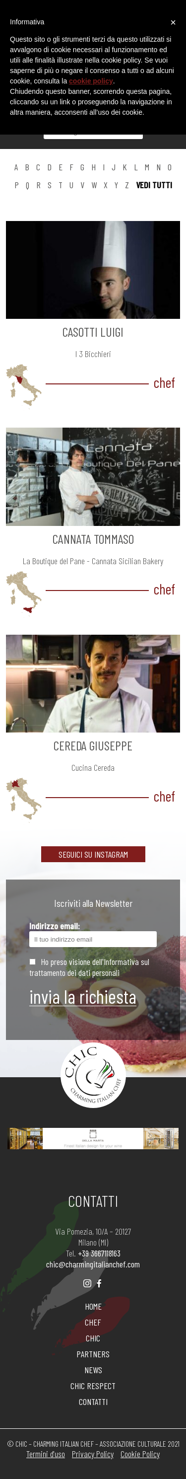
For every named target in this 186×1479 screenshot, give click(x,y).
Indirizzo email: (93, 933)
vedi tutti (154, 184)
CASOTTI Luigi (93, 331)
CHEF (93, 1322)
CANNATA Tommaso (93, 538)
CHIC (93, 1337)
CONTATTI (93, 1401)
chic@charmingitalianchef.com (93, 1263)
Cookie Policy (140, 1453)
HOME (93, 1306)
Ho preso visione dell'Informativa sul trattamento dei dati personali (89, 967)
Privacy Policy (93, 1453)
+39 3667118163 (99, 1253)
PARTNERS (93, 1353)
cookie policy (91, 81)
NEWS (93, 1369)
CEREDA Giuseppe (93, 745)
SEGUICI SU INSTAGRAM (93, 854)
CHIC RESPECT (93, 1385)
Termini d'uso (45, 1453)
